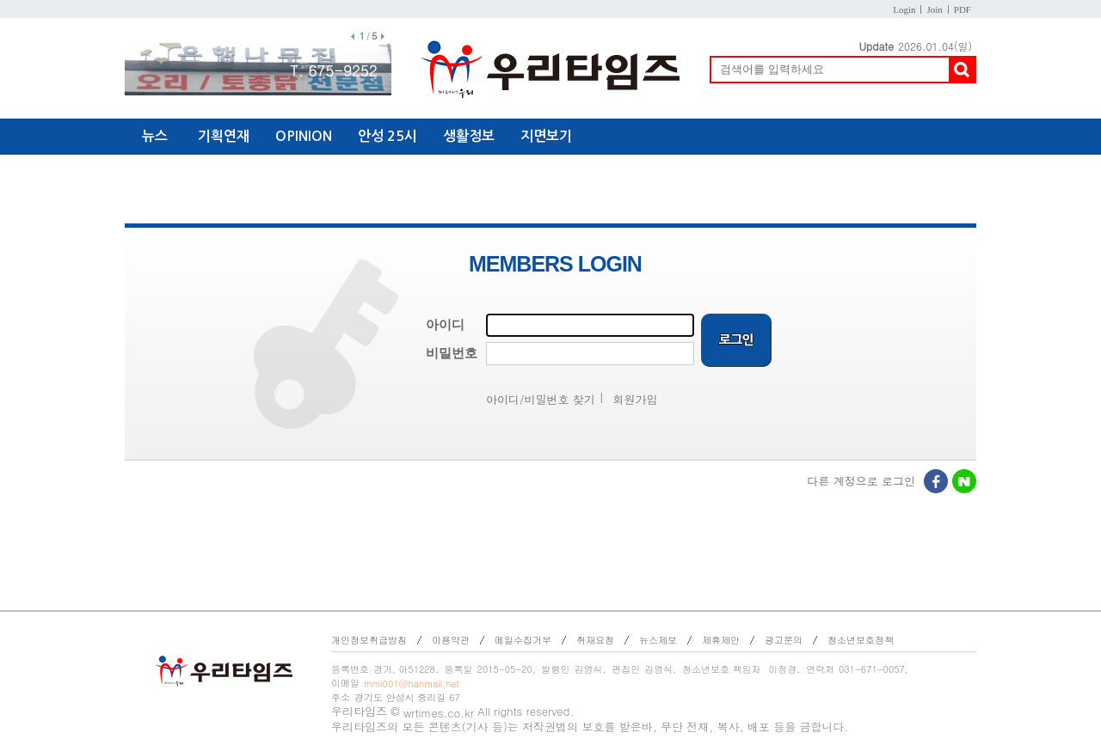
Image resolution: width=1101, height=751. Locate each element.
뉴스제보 (658, 639)
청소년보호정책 (860, 639)
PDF (962, 9)
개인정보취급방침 (369, 639)
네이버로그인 (965, 483)
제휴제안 (721, 639)
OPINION (303, 136)
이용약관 (451, 639)
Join (934, 9)
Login (904, 9)
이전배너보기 (352, 37)
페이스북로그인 (937, 483)
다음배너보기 (382, 37)
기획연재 (223, 136)
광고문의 (784, 639)
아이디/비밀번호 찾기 (540, 399)
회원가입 (635, 399)
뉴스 (155, 136)
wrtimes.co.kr (438, 713)
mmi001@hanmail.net (411, 683)
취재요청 (595, 639)
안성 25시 (387, 136)
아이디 (445, 325)
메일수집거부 (523, 639)
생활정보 (469, 136)
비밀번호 (451, 353)
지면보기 (546, 136)
